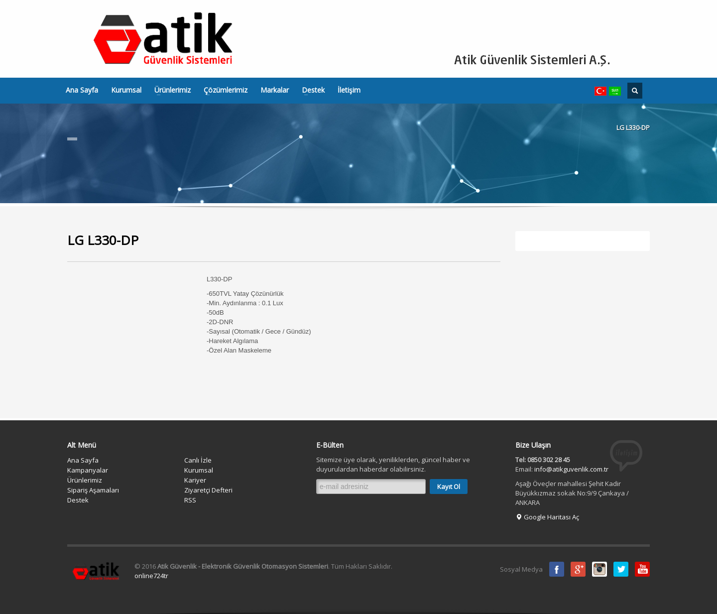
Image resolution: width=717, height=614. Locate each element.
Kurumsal (126, 90)
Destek (310, 90)
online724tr (151, 575)
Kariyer (195, 480)
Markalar (274, 90)
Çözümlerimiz (222, 90)
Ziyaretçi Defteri (208, 490)
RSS (190, 499)
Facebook (556, 569)
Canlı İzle (198, 460)
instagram (599, 569)
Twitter (620, 569)
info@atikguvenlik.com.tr (571, 469)
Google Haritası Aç (547, 516)
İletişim (349, 90)
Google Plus (578, 569)
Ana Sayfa (82, 90)
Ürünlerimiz (169, 90)
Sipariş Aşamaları (93, 490)
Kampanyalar (87, 470)
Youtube (642, 569)
